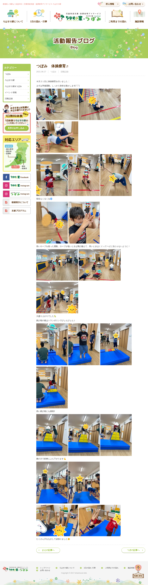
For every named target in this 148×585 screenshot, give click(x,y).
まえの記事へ (48, 550)
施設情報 (123, 568)
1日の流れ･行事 (85, 568)
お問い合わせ (134, 4)
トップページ (44, 568)
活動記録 (64, 72)
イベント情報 (11, 92)
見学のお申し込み (16, 128)
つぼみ (53, 72)
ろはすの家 (10, 80)
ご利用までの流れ (106, 568)
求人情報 (110, 4)
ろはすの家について (64, 568)
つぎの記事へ (133, 550)
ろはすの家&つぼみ (13, 86)
